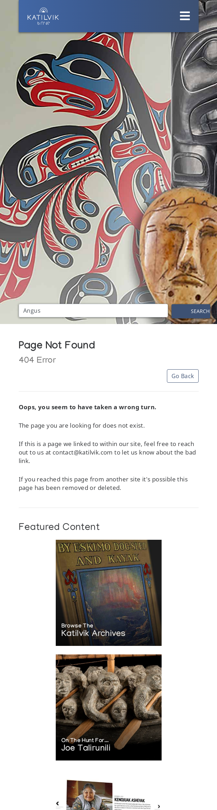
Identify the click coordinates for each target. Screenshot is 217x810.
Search (200, 311)
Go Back (182, 376)
